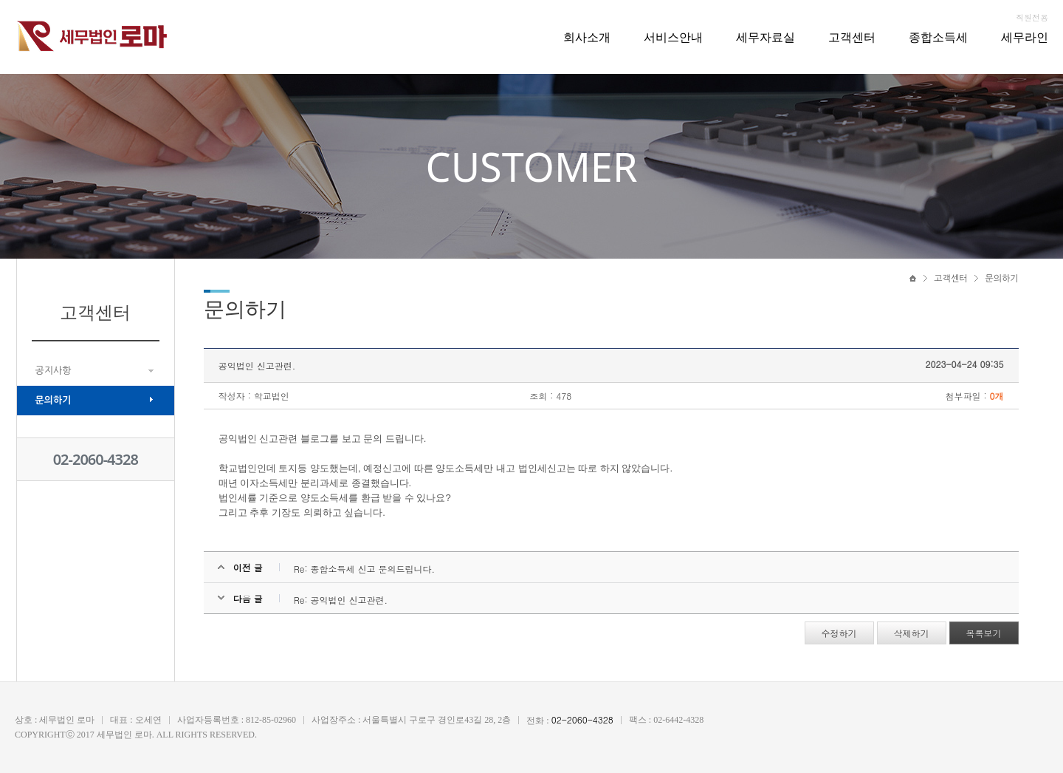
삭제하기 (911, 633)
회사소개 (586, 37)
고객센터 (851, 37)
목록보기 (984, 633)
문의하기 (53, 400)
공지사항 (53, 370)
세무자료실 (765, 37)
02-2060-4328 (95, 459)
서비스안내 (673, 37)
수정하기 (839, 633)
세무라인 (1024, 37)
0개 (997, 395)
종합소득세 (938, 37)
